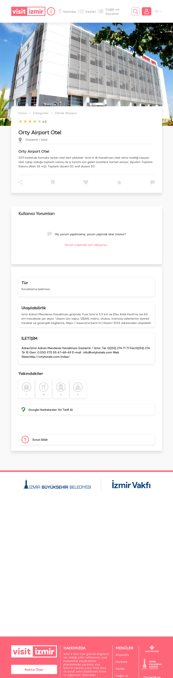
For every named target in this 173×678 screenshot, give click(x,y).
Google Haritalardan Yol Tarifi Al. (50, 410)
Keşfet (88, 11)
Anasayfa (122, 655)
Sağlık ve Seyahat (109, 11)
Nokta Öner (34, 669)
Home (22, 113)
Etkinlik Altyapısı (66, 113)
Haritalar (67, 11)
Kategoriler (41, 113)
